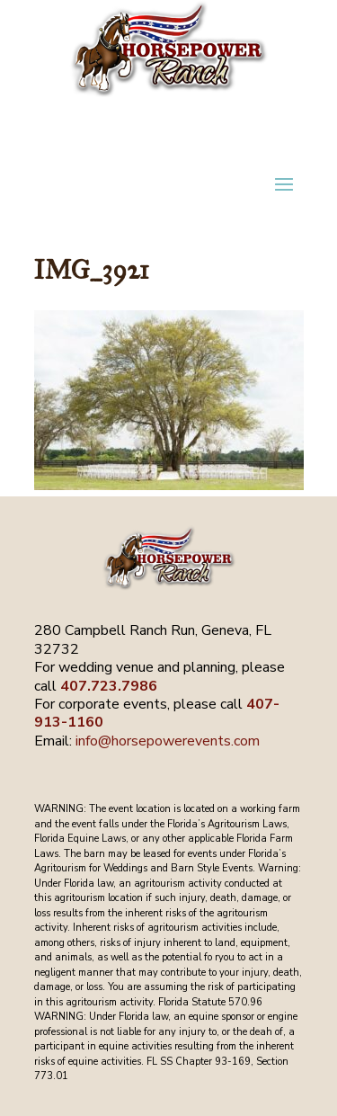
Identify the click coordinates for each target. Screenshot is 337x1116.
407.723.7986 (108, 686)
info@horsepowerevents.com (167, 741)
